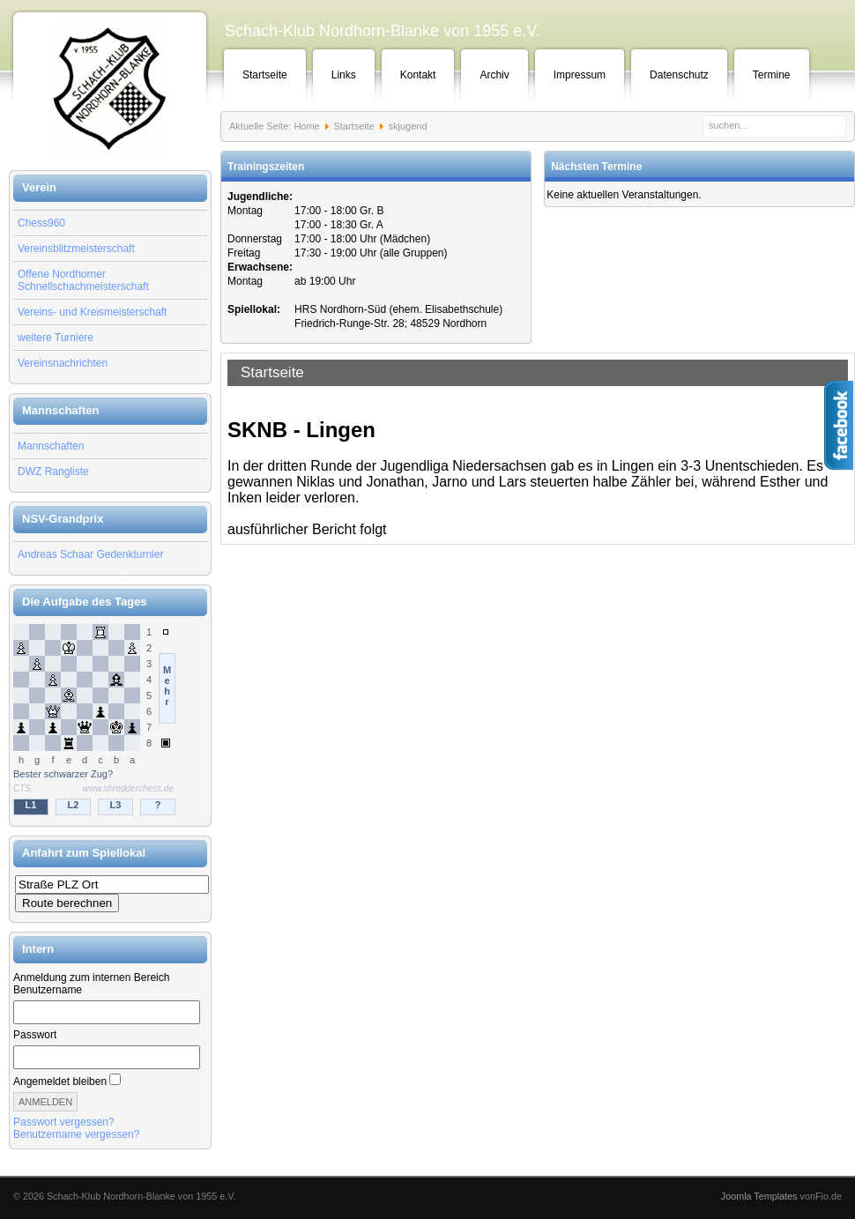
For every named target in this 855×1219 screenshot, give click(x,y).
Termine (772, 75)
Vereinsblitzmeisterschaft (76, 248)
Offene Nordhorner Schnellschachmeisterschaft (83, 280)
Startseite (264, 75)
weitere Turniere (55, 337)
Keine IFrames (110, 721)
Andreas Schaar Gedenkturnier (90, 554)
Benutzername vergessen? (76, 1134)
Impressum (580, 75)
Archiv (494, 75)
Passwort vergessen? (64, 1122)
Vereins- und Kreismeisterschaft (92, 312)
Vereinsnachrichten (63, 363)
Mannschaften (51, 446)
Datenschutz (679, 75)
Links (343, 75)
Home (306, 126)
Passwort (34, 1035)
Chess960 (41, 223)
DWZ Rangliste (53, 471)
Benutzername (47, 990)
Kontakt (418, 75)
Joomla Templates (759, 1196)
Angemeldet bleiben (60, 1081)
